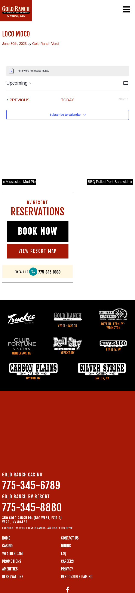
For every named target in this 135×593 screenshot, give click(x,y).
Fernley (118, 324)
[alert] (67, 71)
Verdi (61, 326)
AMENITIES (10, 569)
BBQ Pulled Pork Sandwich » (110, 182)
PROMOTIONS (11, 561)
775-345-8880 (49, 272)
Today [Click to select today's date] (67, 100)
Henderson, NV (21, 353)
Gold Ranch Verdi (45, 44)
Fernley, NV (113, 350)
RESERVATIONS (12, 576)
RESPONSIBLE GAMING (76, 576)
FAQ (63, 553)
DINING (66, 545)
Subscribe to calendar (65, 114)
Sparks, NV (67, 352)
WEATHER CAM (12, 553)
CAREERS (67, 561)
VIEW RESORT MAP (38, 251)
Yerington (113, 328)
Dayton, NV (33, 378)
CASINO (7, 545)
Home (6, 538)
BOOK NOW (37, 231)
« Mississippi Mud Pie (19, 182)
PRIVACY (67, 569)
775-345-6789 (31, 485)
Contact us (70, 538)
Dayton (72, 326)
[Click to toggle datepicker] (18, 83)
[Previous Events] (18, 100)
